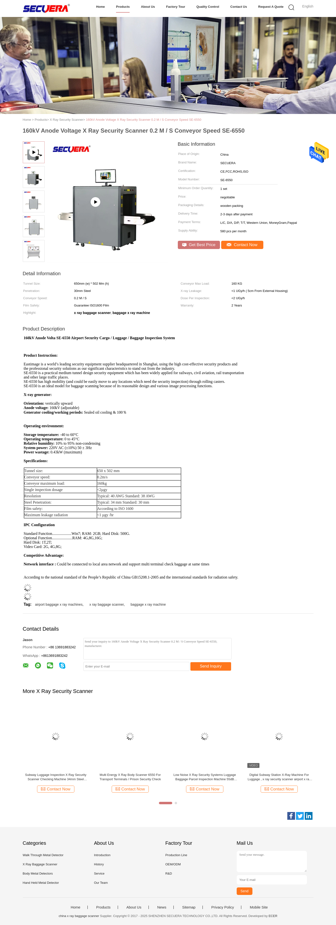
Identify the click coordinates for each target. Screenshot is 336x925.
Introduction (102, 855)
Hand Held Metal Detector (41, 883)
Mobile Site (259, 907)
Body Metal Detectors (38, 873)
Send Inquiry (211, 666)
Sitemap (188, 907)
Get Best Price (198, 244)
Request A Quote (271, 6)
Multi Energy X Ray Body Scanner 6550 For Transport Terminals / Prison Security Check (130, 777)
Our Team (101, 883)
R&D (168, 873)
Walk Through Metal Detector (43, 855)
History (99, 864)
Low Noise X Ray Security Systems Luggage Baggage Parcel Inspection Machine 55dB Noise (204, 777)
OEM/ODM (173, 864)
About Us (148, 6)
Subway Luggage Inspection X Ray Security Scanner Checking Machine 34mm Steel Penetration (55, 777)
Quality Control (207, 6)
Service (99, 873)
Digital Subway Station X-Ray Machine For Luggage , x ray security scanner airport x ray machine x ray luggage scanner (279, 777)
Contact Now (242, 244)
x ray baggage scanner (106, 604)
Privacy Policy (222, 907)
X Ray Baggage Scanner (40, 864)
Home (100, 6)
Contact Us (238, 6)
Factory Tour (175, 6)
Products (123, 6)
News (161, 907)
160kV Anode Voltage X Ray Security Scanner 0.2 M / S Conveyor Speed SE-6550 (143, 119)
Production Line (176, 855)
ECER (273, 916)
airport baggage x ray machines (59, 604)
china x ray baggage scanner (79, 916)
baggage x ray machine (148, 604)
